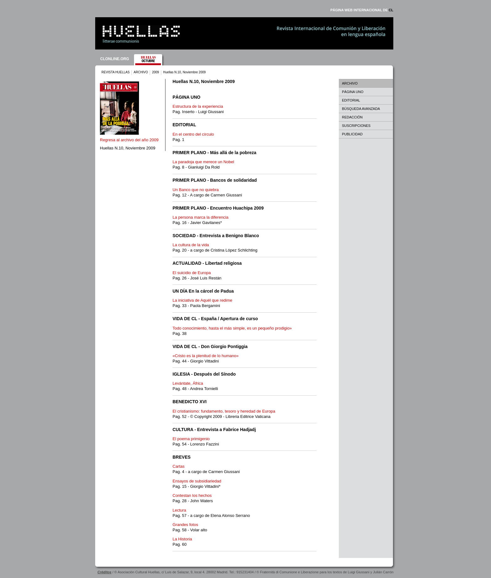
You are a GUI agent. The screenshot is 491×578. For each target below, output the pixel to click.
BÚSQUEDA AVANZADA (361, 109)
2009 (155, 72)
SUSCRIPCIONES (356, 126)
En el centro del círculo (193, 134)
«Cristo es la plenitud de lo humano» (206, 355)
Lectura (179, 510)
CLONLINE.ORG (114, 59)
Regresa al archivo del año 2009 (129, 140)
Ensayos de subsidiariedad (197, 481)
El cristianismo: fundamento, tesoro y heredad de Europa (224, 411)
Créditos (104, 572)
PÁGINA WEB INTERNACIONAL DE (361, 10)
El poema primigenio (191, 438)
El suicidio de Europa (192, 272)
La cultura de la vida (191, 244)
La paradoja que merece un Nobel (203, 161)
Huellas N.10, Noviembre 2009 (127, 148)
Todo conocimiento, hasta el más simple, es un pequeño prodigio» (232, 328)
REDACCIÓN (352, 117)
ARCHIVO (141, 72)
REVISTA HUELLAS (115, 72)
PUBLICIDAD (352, 134)
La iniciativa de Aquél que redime (202, 300)
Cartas (178, 466)
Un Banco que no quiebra (196, 189)
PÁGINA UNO (352, 92)
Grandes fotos (185, 524)
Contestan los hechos (192, 495)
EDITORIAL (351, 100)
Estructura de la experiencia (198, 106)
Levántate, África (188, 383)
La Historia (182, 539)
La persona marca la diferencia (201, 217)
